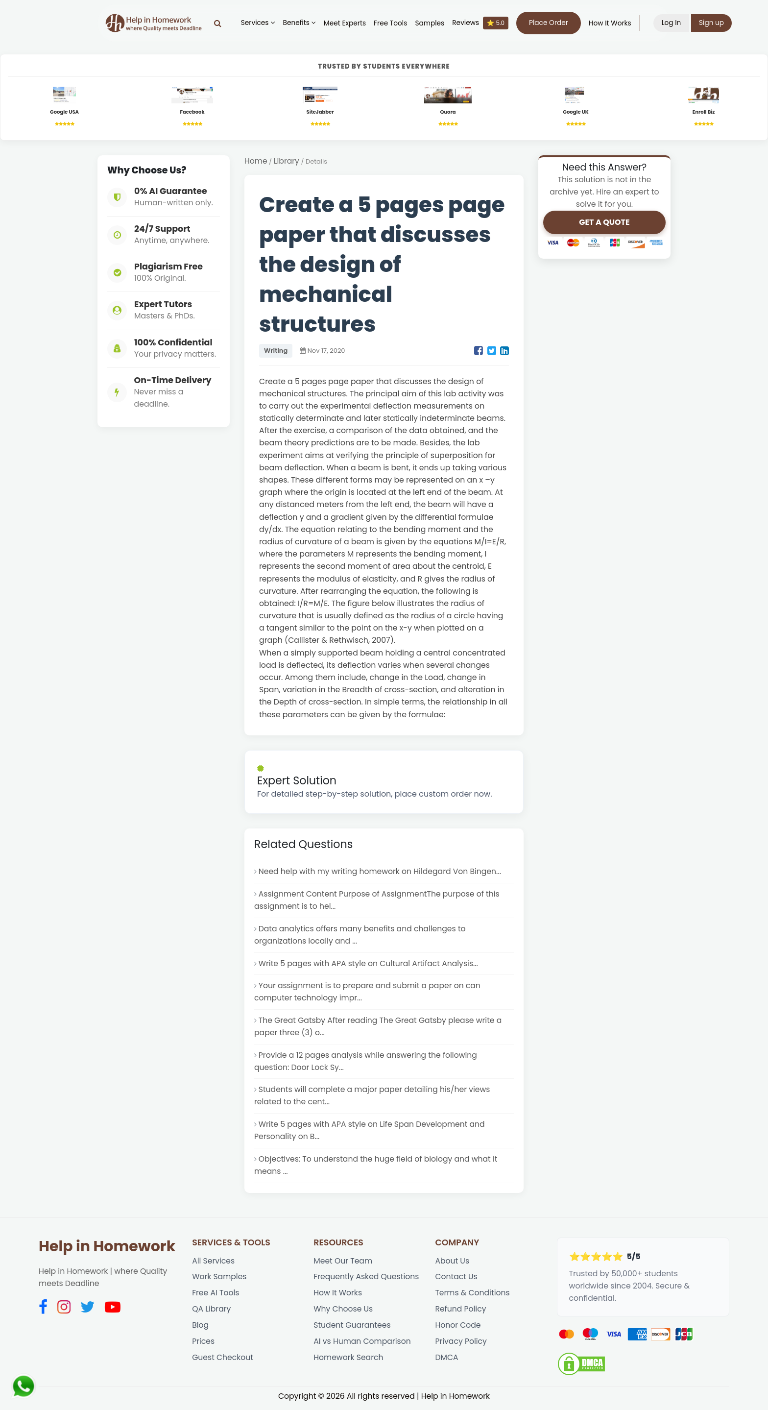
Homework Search (348, 1362)
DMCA (446, 1362)
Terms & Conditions (472, 1297)
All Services (213, 1264)
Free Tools (391, 23)
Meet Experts (346, 23)
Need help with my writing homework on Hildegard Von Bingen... (381, 872)
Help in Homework (107, 1250)
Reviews (482, 23)
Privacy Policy (461, 1346)
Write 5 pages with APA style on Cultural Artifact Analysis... (369, 965)
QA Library (211, 1313)
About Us (452, 1264)
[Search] (218, 23)
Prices (203, 1346)
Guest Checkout (223, 1362)
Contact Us (456, 1281)
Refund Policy (460, 1313)
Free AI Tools (216, 1297)
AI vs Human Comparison (362, 1346)
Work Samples (219, 1281)
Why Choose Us (343, 1313)
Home (255, 162)
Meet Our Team (343, 1264)
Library (287, 162)
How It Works (611, 23)
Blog (200, 1329)
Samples (431, 23)
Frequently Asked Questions (366, 1281)
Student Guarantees (352, 1329)
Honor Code (458, 1329)
